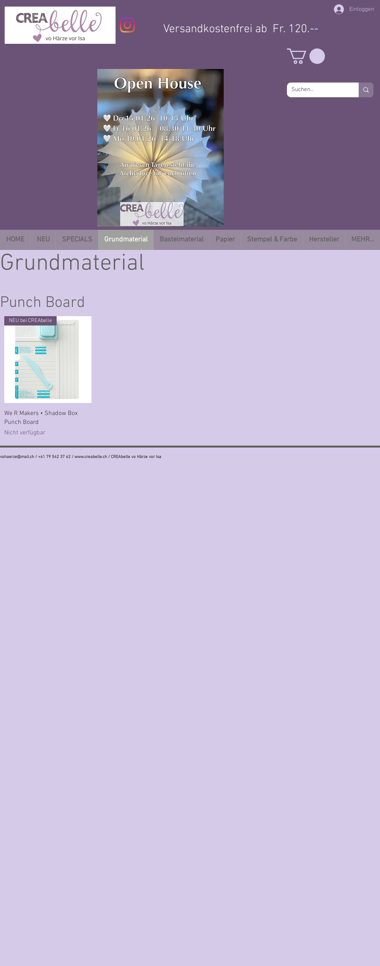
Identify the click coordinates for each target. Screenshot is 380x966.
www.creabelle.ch (90, 457)
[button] (306, 56)
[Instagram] (127, 25)
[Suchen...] (317, 90)
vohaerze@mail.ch (17, 457)
